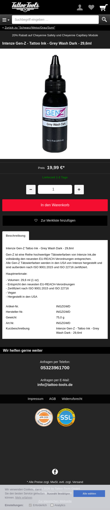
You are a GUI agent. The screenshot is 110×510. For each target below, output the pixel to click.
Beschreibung (15, 235)
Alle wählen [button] (89, 493)
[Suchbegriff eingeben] (55, 19)
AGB (52, 399)
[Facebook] (55, 472)
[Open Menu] (6, 20)
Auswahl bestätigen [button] (58, 493)
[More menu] (80, 7)
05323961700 (55, 367)
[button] (55, 220)
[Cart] (103, 7)
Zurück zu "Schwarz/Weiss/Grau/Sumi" (30, 27)
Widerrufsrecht (72, 399)
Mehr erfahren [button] (23, 497)
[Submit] (104, 20)
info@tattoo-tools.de (55, 385)
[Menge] (55, 189)
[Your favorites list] (91, 7)
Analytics (60, 505)
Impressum (35, 399)
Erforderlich (40, 505)
